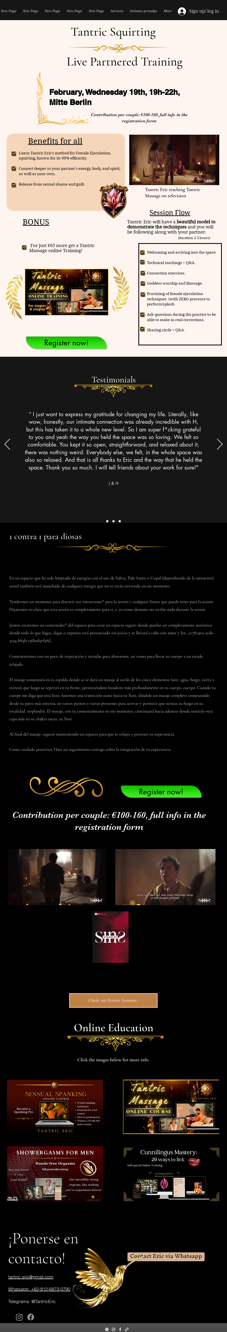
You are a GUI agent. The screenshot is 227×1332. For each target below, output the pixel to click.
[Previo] (7, 444)
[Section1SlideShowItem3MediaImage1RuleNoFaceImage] (120, 521)
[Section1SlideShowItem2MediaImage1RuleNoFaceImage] (113, 521)
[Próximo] (220, 444)
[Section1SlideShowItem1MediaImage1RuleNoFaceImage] (107, 521)
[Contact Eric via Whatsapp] (166, 1256)
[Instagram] (19, 1317)
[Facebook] (30, 1317)
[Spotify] (107, 1329)
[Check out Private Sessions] (113, 1000)
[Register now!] (66, 343)
